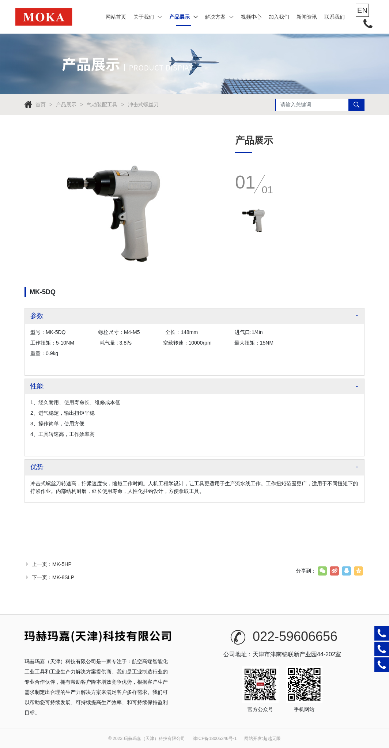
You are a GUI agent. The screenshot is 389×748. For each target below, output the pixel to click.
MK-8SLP (63, 577)
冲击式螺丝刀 (143, 104)
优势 (37, 467)
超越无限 (272, 738)
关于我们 (147, 17)
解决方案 (219, 17)
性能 (37, 386)
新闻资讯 (307, 17)
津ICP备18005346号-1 (215, 738)
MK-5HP (62, 564)
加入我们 (279, 17)
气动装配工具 (102, 104)
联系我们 (334, 17)
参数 (37, 315)
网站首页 (116, 17)
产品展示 (183, 17)
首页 (40, 104)
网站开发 (253, 738)
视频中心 (251, 17)
